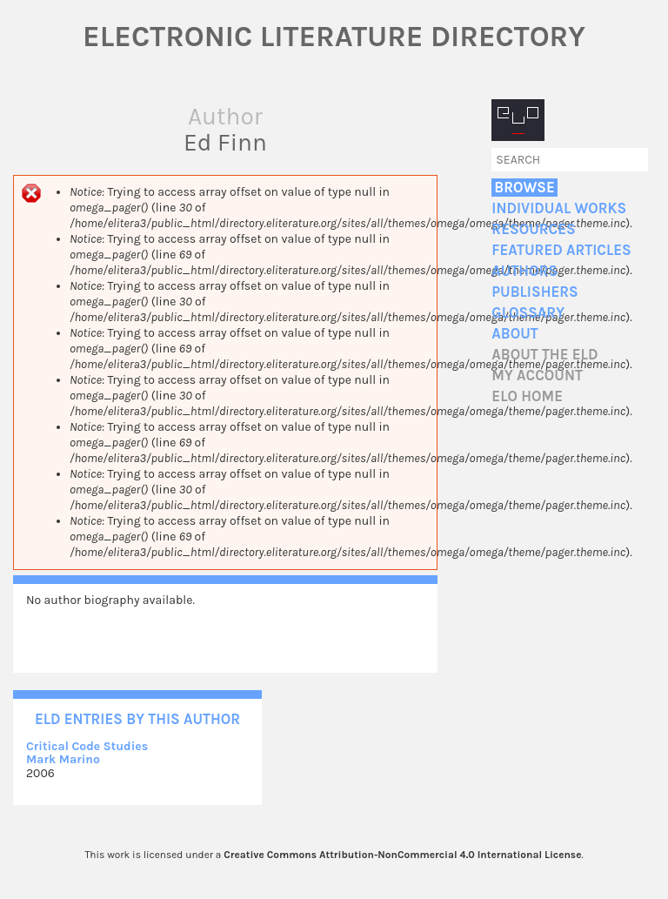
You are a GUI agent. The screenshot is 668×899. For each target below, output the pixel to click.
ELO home (527, 396)
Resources (533, 229)
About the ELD (544, 354)
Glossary (527, 313)
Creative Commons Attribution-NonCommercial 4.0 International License (402, 855)
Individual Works (558, 208)
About (514, 333)
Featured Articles (561, 250)
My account (537, 375)
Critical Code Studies (87, 746)
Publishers (534, 292)
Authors (524, 271)
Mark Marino (63, 759)
